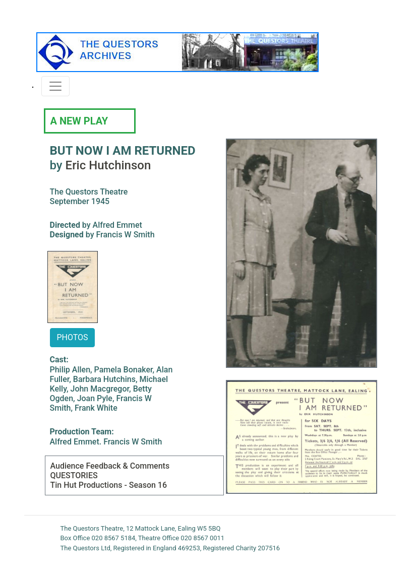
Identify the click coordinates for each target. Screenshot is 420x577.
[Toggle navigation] (55, 86)
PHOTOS (72, 337)
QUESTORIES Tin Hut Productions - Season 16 (108, 480)
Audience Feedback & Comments (110, 466)
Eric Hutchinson (108, 165)
